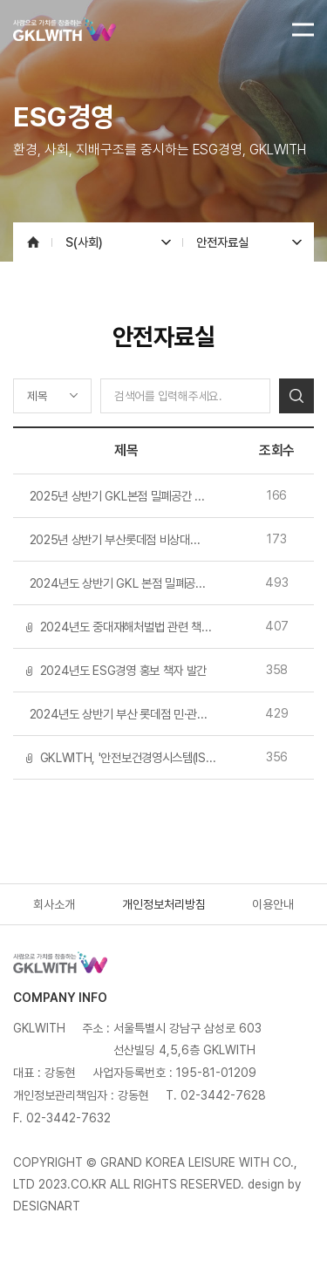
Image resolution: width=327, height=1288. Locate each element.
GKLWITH (89, 29)
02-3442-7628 (223, 1095)
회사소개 (54, 904)
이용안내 (273, 904)
